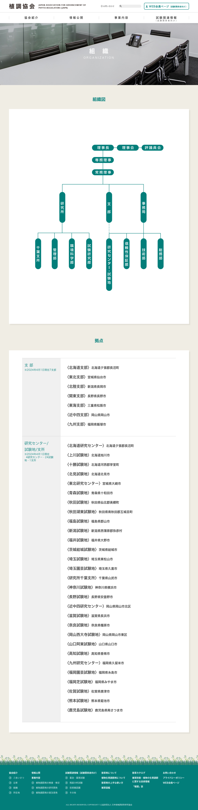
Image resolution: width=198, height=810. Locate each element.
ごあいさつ (18, 778)
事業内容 (121, 17)
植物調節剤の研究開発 (47, 788)
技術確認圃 (75, 788)
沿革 (15, 783)
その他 (73, 793)
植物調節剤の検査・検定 (48, 783)
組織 (15, 788)
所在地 (16, 793)
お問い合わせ (107, 6)
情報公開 (76, 17)
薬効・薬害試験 (77, 778)
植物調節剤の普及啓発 (47, 793)
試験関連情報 (166, 19)
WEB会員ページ (166, 6)
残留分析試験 (76, 783)
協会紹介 (31, 17)
